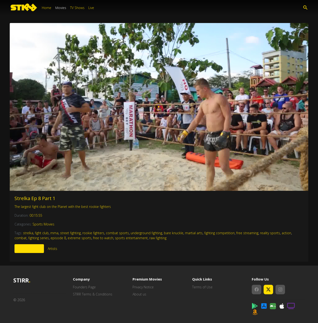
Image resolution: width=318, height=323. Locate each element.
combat (20, 238)
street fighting (70, 233)
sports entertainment (131, 238)
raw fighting (157, 238)
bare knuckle (173, 233)
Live (91, 7)
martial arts (194, 233)
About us (139, 294)
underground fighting (146, 233)
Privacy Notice (143, 287)
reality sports (270, 233)
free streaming (247, 233)
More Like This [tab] (29, 248)
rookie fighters (93, 233)
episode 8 (58, 238)
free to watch (103, 238)
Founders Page (84, 287)
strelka (28, 233)
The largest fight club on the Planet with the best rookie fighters (62, 206)
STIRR (21, 280)
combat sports (117, 233)
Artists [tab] (52, 248)
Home (46, 7)
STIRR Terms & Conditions (92, 294)
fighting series (38, 238)
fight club (42, 233)
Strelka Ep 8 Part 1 (34, 198)
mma (54, 233)
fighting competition (219, 233)
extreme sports (79, 238)
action (286, 233)
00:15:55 (35, 215)
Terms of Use (202, 287)
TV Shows (77, 7)
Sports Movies (43, 224)
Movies (60, 7)
